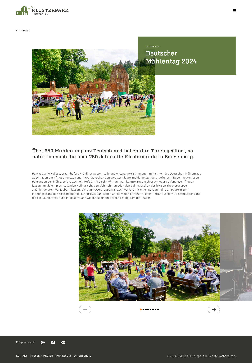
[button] (85, 309)
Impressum (63, 356)
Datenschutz (82, 356)
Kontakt (21, 356)
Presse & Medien (41, 356)
